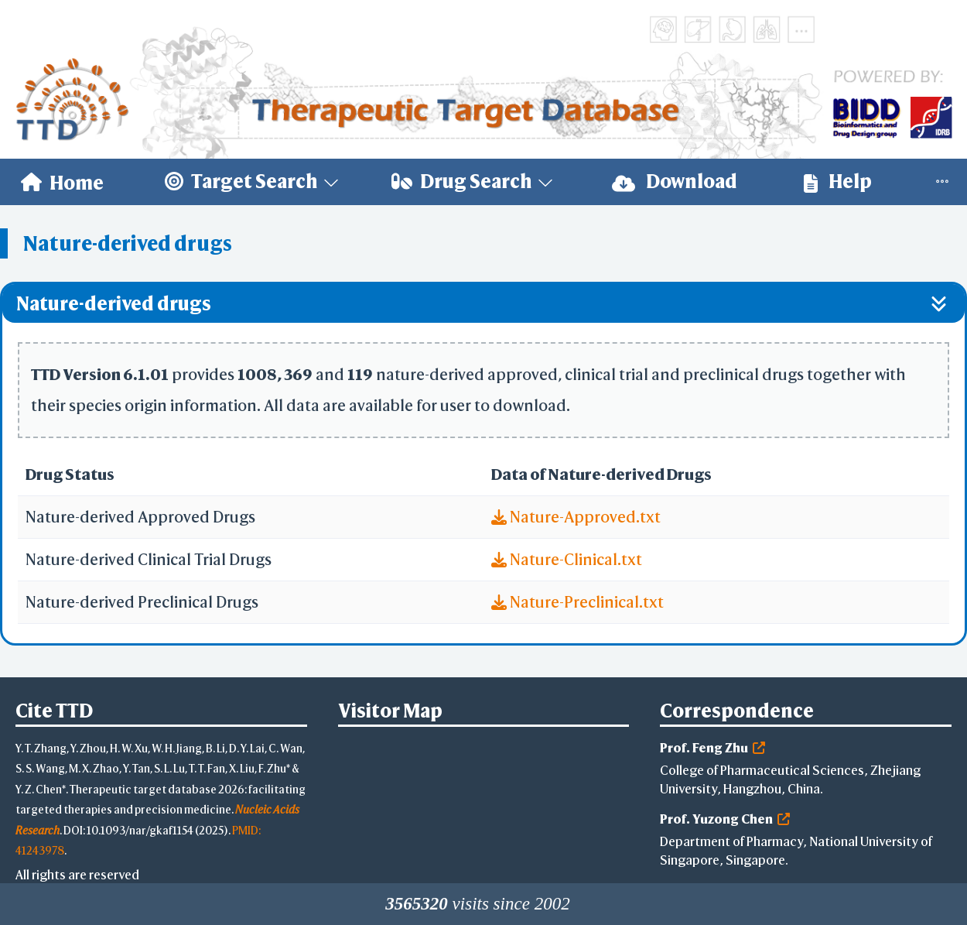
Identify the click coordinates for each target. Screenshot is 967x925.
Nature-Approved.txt (576, 517)
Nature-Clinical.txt (566, 559)
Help (838, 181)
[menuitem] (62, 182)
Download (674, 181)
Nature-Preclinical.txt (577, 602)
